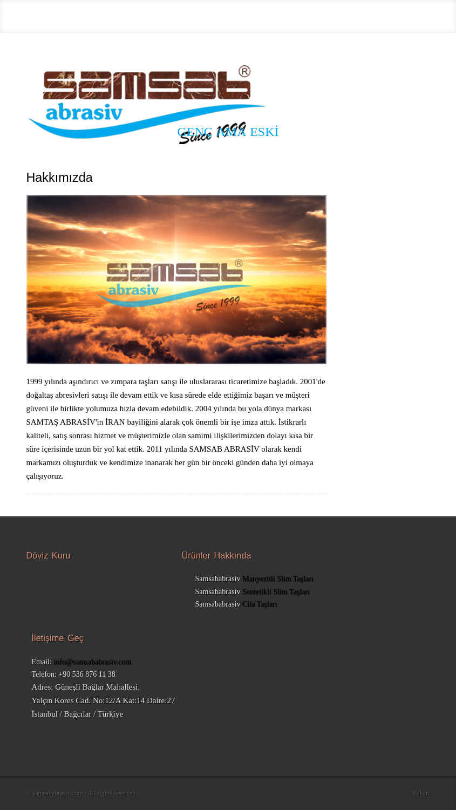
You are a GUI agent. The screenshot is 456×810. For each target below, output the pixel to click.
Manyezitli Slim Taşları (278, 579)
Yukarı (421, 793)
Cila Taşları (259, 604)
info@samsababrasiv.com (92, 662)
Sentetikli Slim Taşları (276, 592)
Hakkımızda (59, 178)
